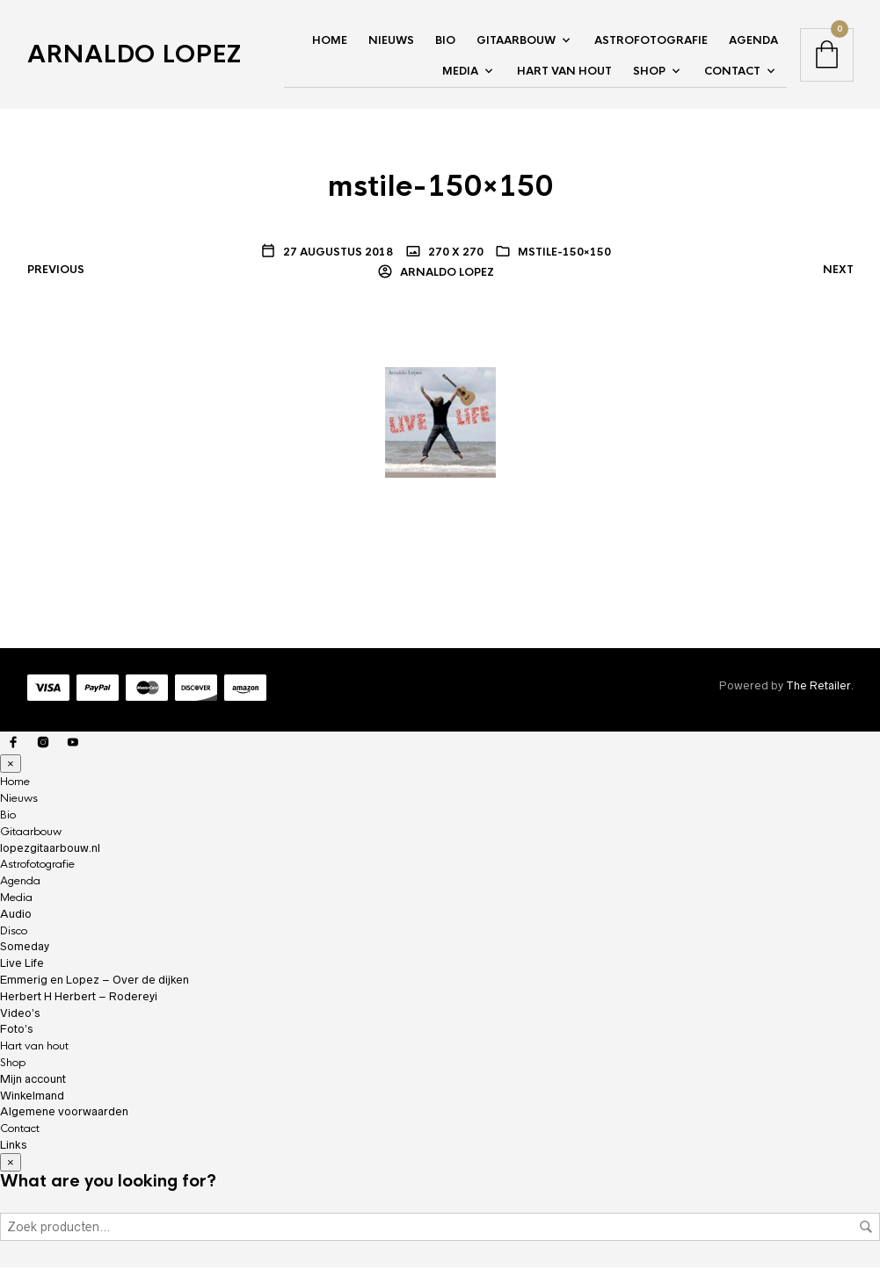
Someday (24, 948)
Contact (732, 72)
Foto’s (16, 1030)
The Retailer (818, 687)
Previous (55, 271)
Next (838, 271)
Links (13, 1146)
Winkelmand (32, 1096)
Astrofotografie (651, 41)
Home (329, 41)
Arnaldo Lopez (134, 55)
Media (460, 72)
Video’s (20, 1013)
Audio (16, 914)
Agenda (753, 41)
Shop (649, 72)
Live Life (22, 964)
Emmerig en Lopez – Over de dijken (94, 981)
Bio (445, 41)
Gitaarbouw (516, 41)
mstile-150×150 (564, 253)
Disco (13, 932)
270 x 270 (454, 253)
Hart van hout (564, 72)
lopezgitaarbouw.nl (50, 848)
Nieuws (391, 41)
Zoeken (866, 1229)
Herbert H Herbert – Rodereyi (78, 997)
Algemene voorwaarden (64, 1113)
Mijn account (33, 1079)
